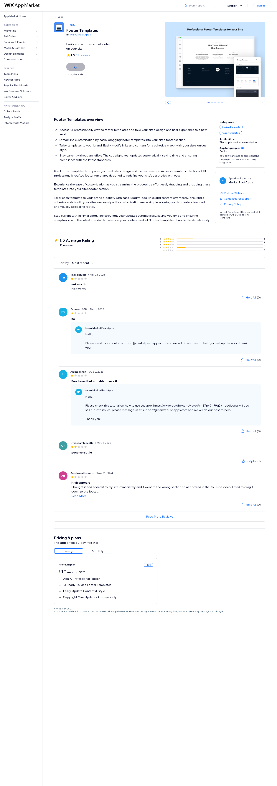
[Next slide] (262, 102)
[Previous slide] (168, 102)
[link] (21, 16)
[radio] (68, 551)
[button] (242, 148)
